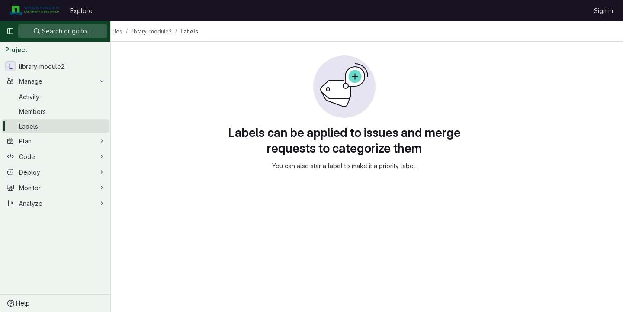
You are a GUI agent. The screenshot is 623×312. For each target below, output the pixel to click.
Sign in (603, 10)
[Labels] (55, 126)
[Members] (55, 111)
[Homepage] (34, 10)
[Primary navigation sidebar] (10, 31)
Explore (81, 10)
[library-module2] (55, 66)
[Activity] (55, 97)
